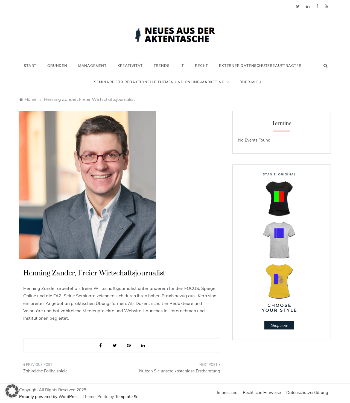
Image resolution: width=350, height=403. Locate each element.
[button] (12, 391)
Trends (162, 65)
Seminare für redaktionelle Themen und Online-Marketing (161, 82)
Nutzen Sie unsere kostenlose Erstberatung (179, 370)
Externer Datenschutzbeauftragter (260, 65)
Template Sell (128, 396)
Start (30, 65)
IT (182, 65)
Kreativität (130, 65)
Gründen (57, 65)
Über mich (250, 82)
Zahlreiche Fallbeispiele (45, 370)
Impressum (227, 392)
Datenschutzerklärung (307, 392)
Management (92, 65)
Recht (201, 65)
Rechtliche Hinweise (262, 392)
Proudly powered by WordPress (49, 396)
